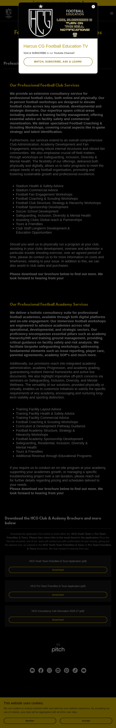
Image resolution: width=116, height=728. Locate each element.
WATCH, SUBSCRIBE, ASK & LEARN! (58, 61)
